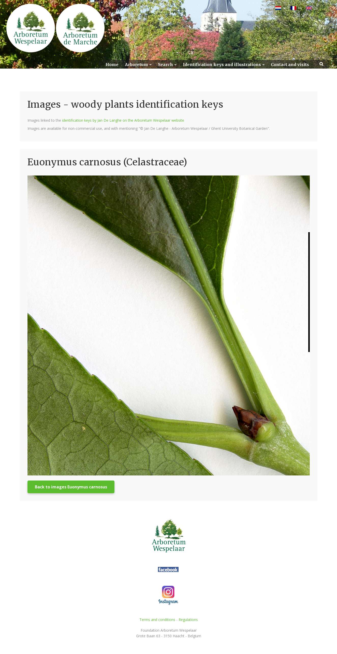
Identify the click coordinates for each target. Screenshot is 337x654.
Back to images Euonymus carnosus (71, 487)
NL (284, 8)
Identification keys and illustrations (222, 64)
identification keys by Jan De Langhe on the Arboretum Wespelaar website (123, 120)
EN (315, 8)
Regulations (188, 619)
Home (112, 64)
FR (300, 8)
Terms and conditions (157, 619)
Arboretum (136, 64)
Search (165, 64)
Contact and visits (290, 64)
